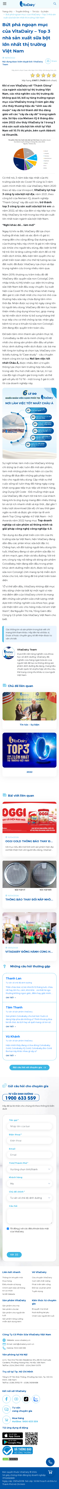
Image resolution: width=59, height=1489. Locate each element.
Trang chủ (7, 11)
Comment (6, 1409)
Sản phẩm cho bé (10, 1309)
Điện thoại (14, 1134)
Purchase (6, 1420)
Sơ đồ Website (8, 1294)
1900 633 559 (20, 1348)
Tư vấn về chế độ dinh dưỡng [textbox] (26, 1198)
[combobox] (29, 1169)
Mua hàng (7, 1281)
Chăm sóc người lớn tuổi (43, 1316)
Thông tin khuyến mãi (12, 1277)
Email (12, 1149)
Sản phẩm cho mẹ (10, 1305)
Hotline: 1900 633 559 (25, 1421)
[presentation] (31, 1242)
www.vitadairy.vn (22, 1340)
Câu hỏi (13, 1206)
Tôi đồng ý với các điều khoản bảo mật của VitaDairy (29, 1230)
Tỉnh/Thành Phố (18, 1163)
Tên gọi (13, 1120)
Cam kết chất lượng (41, 1281)
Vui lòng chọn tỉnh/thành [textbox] (24, 1169)
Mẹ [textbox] (12, 1183)
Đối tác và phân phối (41, 1288)
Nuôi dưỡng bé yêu (40, 1312)
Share (54, 61)
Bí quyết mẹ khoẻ (40, 1309)
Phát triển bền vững (41, 1284)
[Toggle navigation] (4, 4)
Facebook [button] (6, 1399)
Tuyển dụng (37, 1291)
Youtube (16, 1399)
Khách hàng (15, 1177)
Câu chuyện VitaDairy (42, 1277)
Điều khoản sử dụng (11, 1284)
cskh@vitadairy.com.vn (23, 1344)
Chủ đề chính (16, 1192)
